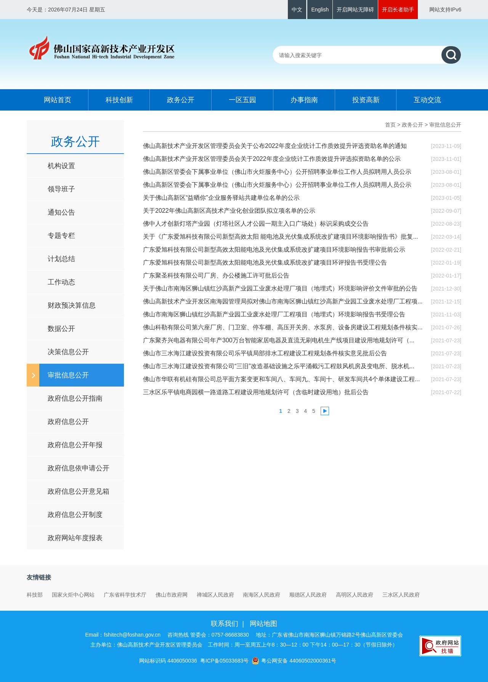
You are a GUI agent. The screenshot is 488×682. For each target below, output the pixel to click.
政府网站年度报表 (75, 538)
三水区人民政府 (401, 595)
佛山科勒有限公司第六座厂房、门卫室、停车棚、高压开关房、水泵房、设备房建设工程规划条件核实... (282, 327)
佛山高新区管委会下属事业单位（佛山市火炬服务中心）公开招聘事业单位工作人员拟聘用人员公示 (277, 171)
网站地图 (263, 623)
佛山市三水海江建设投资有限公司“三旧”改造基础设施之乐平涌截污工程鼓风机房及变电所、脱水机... (278, 366)
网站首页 (57, 100)
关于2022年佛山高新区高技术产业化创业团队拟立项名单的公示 (229, 210)
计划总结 (61, 259)
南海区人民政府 (261, 595)
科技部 (35, 595)
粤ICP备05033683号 (224, 661)
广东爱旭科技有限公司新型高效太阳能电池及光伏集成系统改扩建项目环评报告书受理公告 (265, 262)
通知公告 (61, 212)
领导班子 (61, 189)
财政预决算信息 (72, 305)
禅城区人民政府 (215, 595)
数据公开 (61, 328)
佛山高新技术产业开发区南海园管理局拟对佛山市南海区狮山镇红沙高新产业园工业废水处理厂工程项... (282, 301)
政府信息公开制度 (75, 514)
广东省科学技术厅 (125, 595)
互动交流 (427, 100)
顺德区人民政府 (308, 595)
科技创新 (119, 100)
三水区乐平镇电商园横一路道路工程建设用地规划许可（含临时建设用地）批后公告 (256, 392)
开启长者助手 (398, 9)
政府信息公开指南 (75, 398)
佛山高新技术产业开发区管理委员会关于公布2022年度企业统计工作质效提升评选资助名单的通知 (275, 146)
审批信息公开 (68, 375)
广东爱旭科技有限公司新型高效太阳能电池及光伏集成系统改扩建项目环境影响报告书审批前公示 (274, 249)
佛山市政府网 (172, 595)
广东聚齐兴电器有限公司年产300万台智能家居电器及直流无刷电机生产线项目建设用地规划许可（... (278, 340)
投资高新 (366, 100)
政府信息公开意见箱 (78, 491)
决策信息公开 (68, 352)
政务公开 (180, 100)
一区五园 (242, 100)
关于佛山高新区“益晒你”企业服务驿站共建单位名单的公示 (221, 197)
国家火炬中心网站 (73, 595)
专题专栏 (61, 235)
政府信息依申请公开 (78, 468)
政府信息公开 (68, 421)
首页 (390, 125)
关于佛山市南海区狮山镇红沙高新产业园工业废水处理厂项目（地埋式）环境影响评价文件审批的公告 (280, 288)
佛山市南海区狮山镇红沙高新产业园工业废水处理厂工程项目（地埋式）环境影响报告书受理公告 (274, 314)
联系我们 (224, 623)
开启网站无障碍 (355, 9)
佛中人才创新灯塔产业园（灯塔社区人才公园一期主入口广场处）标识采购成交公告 (256, 223)
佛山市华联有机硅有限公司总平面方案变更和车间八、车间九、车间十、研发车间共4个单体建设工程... (281, 379)
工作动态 (61, 282)
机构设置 (61, 166)
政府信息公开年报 (75, 445)
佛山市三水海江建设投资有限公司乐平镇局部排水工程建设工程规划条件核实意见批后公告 (265, 353)
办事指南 (304, 100)
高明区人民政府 (354, 595)
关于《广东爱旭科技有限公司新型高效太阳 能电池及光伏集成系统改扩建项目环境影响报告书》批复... (280, 236)
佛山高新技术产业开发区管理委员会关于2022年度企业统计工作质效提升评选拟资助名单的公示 (272, 159)
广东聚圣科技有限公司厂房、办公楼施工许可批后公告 (216, 275)
